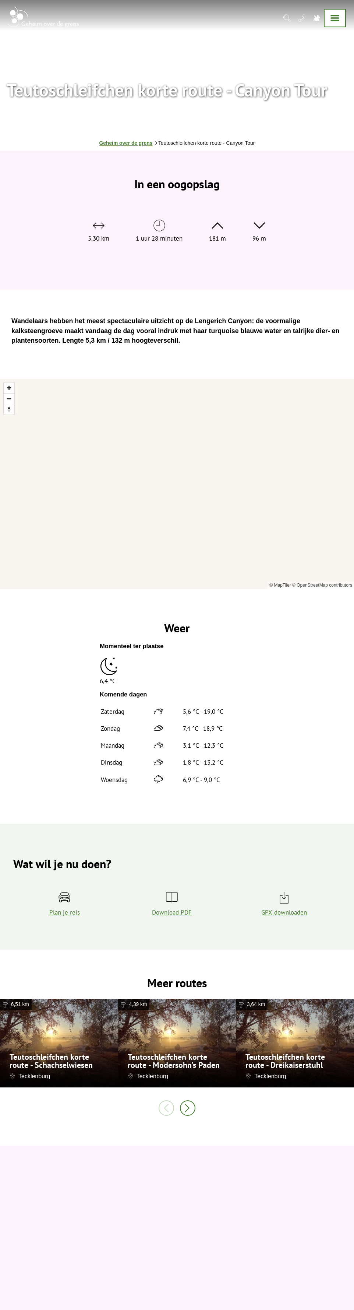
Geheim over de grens (126, 143)
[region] (177, 484)
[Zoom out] (9, 398)
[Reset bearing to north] (9, 409)
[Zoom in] (9, 387)
